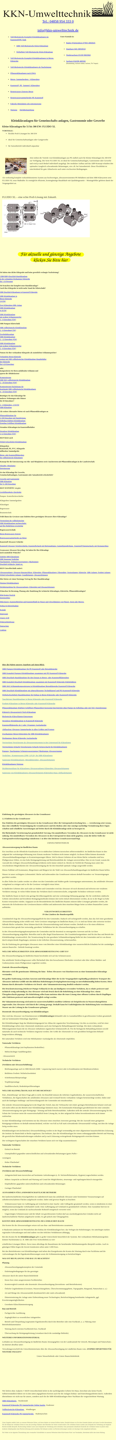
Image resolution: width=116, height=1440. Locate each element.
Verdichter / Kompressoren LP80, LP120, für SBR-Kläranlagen (27, 755)
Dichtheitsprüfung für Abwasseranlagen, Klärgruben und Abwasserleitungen (27, 587)
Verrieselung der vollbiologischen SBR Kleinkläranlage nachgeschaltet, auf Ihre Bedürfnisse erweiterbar (13, 523)
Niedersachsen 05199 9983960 (78, 55)
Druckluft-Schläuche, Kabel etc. (11, 564)
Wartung (13, 110)
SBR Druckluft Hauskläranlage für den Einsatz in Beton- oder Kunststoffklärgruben (35, 677)
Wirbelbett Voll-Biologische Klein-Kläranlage (34, 52)
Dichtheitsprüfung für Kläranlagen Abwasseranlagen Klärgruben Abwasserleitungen (35, 768)
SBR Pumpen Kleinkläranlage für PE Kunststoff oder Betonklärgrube (29, 669)
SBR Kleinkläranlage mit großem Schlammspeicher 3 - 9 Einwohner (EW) (10, 317)
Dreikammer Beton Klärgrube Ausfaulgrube (19, 738)
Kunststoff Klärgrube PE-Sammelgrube (18, 1414)
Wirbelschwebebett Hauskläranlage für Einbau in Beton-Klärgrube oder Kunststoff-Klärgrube (39, 695)
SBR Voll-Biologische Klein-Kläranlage (32, 46)
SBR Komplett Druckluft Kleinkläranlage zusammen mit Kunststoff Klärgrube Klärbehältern (39, 682)
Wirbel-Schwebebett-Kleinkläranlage (13, 442)
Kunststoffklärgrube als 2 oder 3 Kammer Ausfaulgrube (24, 725)
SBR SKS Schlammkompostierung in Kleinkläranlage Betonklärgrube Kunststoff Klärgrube (38, 686)
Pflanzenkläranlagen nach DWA (23, 73)
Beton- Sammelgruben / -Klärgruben (25, 79)
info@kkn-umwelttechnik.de (58, 30)
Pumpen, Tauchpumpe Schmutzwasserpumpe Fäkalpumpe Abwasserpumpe (32, 751)
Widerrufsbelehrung (7, 622)
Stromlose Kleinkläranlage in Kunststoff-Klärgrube (22, 721)
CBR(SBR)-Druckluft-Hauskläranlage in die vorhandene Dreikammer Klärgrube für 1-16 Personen (15, 279)
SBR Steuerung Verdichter (9, 559)
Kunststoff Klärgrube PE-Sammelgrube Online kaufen (23, 1405)
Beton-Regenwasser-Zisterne (10, 534)
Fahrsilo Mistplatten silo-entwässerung (25, 104)
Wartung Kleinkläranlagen (9, 583)
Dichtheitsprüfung (27, 110)
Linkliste (3, 630)
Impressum (4, 614)
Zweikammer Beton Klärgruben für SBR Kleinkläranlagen (25, 734)
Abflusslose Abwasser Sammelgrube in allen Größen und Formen (28, 729)
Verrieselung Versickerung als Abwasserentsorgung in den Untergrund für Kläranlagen (36, 742)
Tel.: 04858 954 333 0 (58, 21)
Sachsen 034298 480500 (76, 61)
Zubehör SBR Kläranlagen (9, 557)
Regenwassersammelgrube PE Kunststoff (26, 98)
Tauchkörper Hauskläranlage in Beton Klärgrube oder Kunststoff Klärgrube (32, 699)
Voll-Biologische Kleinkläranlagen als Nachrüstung (30, 67)
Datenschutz (4, 626)
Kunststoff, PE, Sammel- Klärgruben (25, 85)
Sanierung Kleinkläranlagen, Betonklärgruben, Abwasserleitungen (28, 760)
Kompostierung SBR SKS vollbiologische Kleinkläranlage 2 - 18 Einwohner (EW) (15, 380)
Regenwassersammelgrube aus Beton (13, 538)
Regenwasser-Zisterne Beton (21, 91)
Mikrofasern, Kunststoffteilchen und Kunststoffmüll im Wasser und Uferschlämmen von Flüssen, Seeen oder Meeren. (42, 602)
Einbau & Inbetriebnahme (9, 606)
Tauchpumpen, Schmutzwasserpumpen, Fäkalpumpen (19, 562)
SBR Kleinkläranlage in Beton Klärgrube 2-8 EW (8, 298)
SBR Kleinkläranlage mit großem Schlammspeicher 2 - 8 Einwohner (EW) (10, 346)
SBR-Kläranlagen (9, 1401)
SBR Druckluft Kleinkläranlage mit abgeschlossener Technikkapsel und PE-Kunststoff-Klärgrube (41, 690)
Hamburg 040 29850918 (76, 49)
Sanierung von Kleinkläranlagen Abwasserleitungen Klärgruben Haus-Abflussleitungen (37, 773)
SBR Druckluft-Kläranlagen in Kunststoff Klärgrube (18, 292)
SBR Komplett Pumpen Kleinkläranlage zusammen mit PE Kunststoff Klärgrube (34, 673)
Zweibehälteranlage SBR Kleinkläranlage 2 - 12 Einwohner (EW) (8, 336)
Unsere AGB (4, 618)
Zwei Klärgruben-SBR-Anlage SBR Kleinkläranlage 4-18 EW (11, 307)
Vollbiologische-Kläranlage (13, 1409)
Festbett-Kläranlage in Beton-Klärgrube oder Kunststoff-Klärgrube (28, 703)
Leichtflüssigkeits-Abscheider (10, 492)
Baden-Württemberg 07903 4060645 (80, 43)
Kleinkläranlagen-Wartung (12, 764)
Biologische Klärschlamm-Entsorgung (17, 716)
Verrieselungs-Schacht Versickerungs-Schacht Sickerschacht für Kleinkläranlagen (34, 747)
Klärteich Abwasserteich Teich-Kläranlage (19, 712)
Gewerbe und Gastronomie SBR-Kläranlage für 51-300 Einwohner (9, 481)
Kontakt (3, 610)
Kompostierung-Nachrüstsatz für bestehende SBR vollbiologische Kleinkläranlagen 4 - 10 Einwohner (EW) (18, 389)
